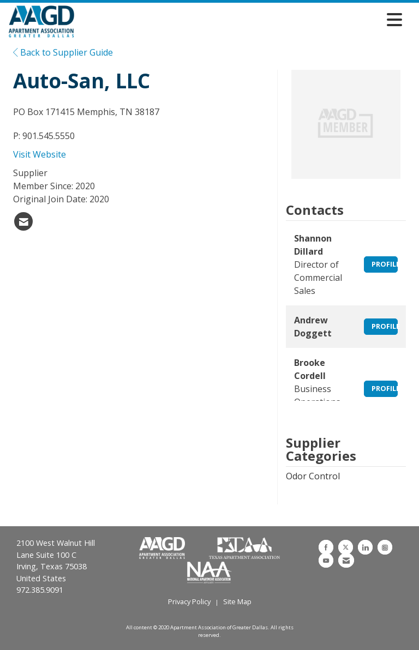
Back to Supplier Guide (63, 52)
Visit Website (39, 154)
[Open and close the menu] (241, 19)
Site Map (237, 601)
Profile (385, 264)
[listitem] (23, 221)
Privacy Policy (189, 601)
